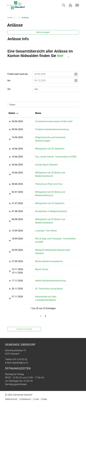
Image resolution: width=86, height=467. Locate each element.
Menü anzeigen (43, 49)
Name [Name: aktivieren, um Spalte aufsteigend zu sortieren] (30, 129)
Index (44, 463)
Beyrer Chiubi (33, 326)
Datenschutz (11, 463)
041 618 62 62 (20, 423)
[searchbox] (55, 106)
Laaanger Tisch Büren (37, 274)
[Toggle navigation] (77, 5)
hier (62, 72)
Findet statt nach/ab (17, 90)
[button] (63, 5)
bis (8, 97)
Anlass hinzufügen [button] (24, 393)
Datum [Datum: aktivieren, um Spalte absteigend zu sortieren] (12, 129)
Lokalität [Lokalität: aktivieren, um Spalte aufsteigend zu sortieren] (58, 129)
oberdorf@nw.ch (20, 426)
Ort (8, 105)
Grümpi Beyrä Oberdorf (38, 198)
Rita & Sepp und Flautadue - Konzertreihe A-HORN (39, 289)
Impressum (25, 463)
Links (36, 463)
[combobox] (56, 106)
